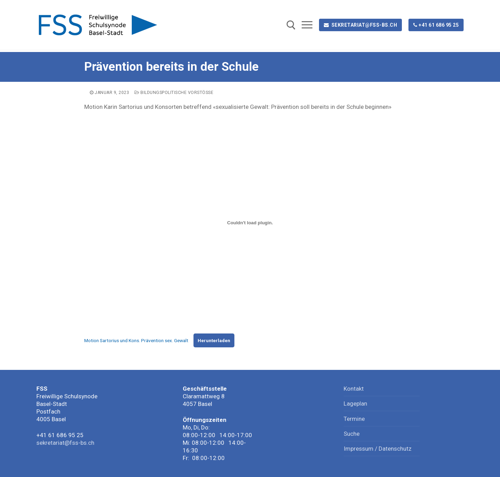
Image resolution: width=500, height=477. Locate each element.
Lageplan (355, 403)
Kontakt (354, 388)
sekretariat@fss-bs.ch (360, 25)
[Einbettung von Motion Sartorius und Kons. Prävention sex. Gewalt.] (250, 223)
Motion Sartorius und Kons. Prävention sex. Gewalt (136, 340)
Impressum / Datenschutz (378, 448)
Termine (354, 418)
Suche (352, 433)
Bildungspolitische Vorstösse (174, 92)
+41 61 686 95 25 (436, 25)
